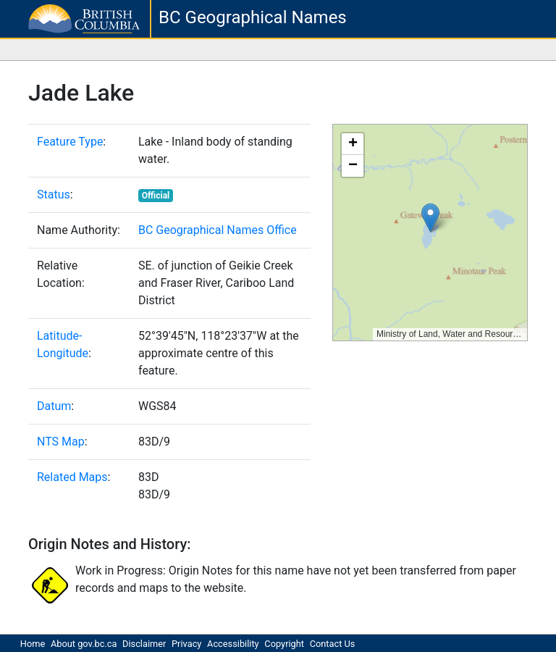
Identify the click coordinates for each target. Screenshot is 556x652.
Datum (54, 406)
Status (53, 194)
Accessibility (233, 643)
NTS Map (61, 441)
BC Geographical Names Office (217, 230)
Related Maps (72, 477)
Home (32, 643)
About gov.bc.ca (84, 643)
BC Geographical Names (253, 17)
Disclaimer (144, 643)
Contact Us (332, 643)
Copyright (284, 643)
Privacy (186, 643)
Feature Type (70, 142)
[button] (430, 218)
